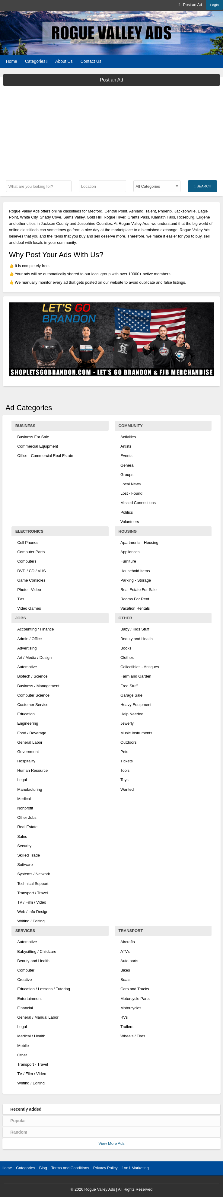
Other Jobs (27, 817)
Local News (130, 484)
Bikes (125, 970)
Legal (22, 779)
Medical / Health (31, 1036)
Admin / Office (29, 639)
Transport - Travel (32, 1064)
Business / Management (38, 686)
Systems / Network (33, 874)
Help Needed (131, 714)
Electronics (29, 531)
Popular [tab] (18, 1120)
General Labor (29, 742)
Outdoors (128, 742)
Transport (131, 930)
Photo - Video (29, 589)
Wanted (127, 789)
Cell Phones (27, 542)
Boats (125, 979)
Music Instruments (136, 733)
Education (26, 714)
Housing (128, 531)
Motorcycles (130, 1008)
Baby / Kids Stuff (134, 629)
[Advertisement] (111, 131)
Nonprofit (25, 808)
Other (125, 618)
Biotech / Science (32, 676)
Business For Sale (33, 437)
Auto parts (129, 961)
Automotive (27, 667)
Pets (124, 751)
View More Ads (111, 1143)
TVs (20, 599)
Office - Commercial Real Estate (45, 455)
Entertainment (29, 998)
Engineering (27, 723)
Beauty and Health (136, 639)
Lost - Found (131, 493)
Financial (25, 1008)
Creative (24, 979)
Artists (125, 446)
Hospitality (26, 761)
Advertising (27, 648)
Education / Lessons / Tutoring (43, 989)
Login (214, 5)
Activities (128, 437)
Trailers (126, 1026)
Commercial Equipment (37, 446)
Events (126, 455)
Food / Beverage (31, 733)
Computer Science (33, 695)
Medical (24, 798)
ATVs (125, 951)
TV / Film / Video (31, 902)
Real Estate (27, 827)
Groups (126, 474)
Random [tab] (18, 1132)
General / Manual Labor (38, 1017)
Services (25, 930)
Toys (124, 779)
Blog (43, 1168)
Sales (22, 836)
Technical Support (32, 883)
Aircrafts (127, 942)
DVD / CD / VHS (31, 571)
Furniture (128, 561)
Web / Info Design (32, 911)
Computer (25, 970)
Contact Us (91, 61)
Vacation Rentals (135, 608)
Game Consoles (31, 580)
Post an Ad (190, 4)
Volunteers (129, 521)
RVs (124, 1017)
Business (25, 425)
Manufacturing (29, 789)
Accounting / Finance (35, 629)
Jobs (20, 618)
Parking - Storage (135, 580)
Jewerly (127, 723)
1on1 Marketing (135, 1168)
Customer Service (32, 704)
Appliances (130, 552)
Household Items (135, 571)
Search (202, 186)
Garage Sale (131, 695)
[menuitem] (190, 5)
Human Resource (32, 770)
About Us (64, 61)
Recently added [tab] (25, 1109)
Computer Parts (31, 552)
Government (28, 751)
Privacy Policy (105, 1168)
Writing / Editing (31, 921)
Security (24, 846)
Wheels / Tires (132, 1036)
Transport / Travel (32, 893)
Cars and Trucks (134, 989)
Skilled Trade (28, 855)
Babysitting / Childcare (36, 951)
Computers (27, 561)
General (127, 465)
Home (11, 61)
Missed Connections (138, 502)
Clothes (127, 657)
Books (125, 648)
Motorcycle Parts (135, 998)
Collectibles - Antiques (139, 667)
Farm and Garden (135, 676)
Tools (124, 770)
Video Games (29, 608)
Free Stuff (129, 686)
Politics (126, 512)
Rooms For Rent (134, 599)
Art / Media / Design (34, 657)
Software (25, 864)
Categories (35, 61)
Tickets (126, 761)
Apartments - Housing (139, 542)
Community (131, 425)
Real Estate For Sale (138, 589)
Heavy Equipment (135, 704)
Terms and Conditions (70, 1168)
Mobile (23, 1045)
